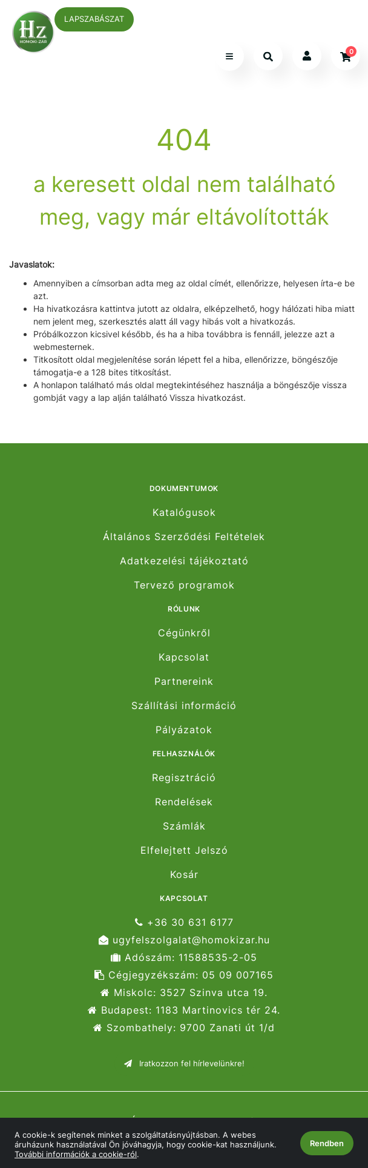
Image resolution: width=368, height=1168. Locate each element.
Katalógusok (184, 512)
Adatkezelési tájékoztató (184, 561)
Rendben (327, 1143)
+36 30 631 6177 (184, 922)
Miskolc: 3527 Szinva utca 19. (184, 992)
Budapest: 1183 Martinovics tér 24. (184, 1010)
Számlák (184, 826)
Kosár (184, 874)
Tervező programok (184, 585)
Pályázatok (184, 730)
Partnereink (184, 681)
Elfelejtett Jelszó (184, 850)
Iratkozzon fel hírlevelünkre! (184, 1063)
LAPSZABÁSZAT (94, 19)
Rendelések (184, 802)
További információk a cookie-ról (76, 1154)
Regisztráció (184, 777)
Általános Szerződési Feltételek (184, 537)
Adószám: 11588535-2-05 (184, 957)
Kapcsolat (184, 657)
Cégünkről (184, 633)
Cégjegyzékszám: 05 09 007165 (184, 975)
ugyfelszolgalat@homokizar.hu (184, 940)
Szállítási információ (184, 705)
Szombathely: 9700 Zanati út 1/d (184, 1028)
